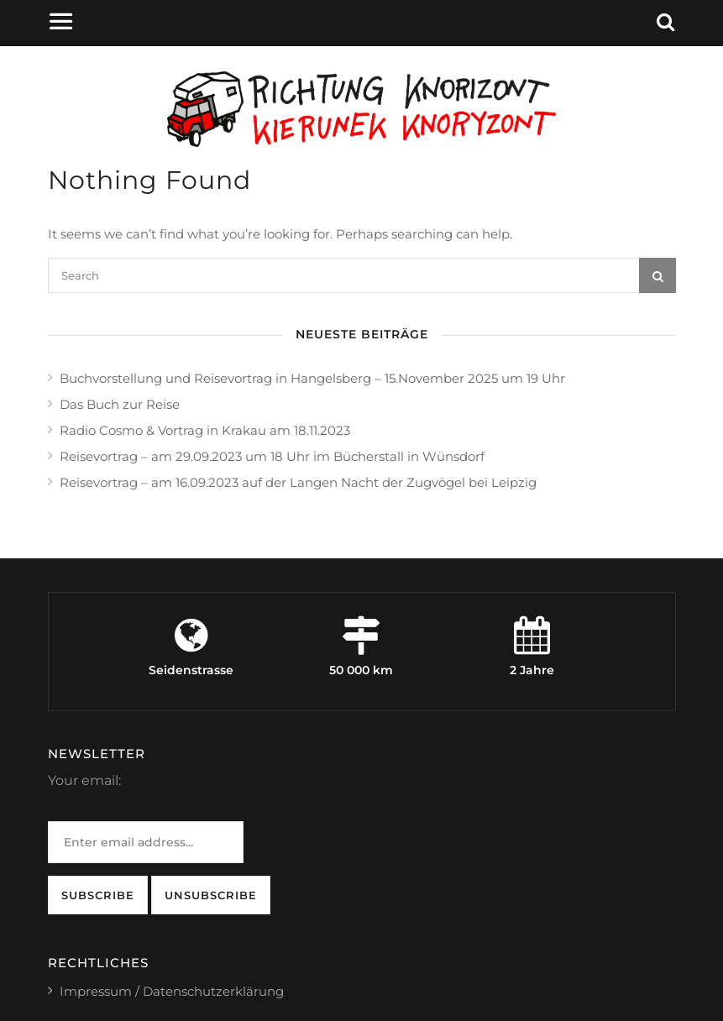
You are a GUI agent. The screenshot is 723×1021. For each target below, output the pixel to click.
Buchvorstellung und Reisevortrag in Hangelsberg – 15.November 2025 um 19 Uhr (312, 378)
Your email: (84, 780)
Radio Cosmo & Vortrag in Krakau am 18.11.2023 (205, 430)
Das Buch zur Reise (120, 404)
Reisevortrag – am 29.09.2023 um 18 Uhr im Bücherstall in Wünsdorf (272, 456)
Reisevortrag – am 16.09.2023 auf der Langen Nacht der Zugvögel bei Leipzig (298, 482)
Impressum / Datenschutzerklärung (172, 991)
